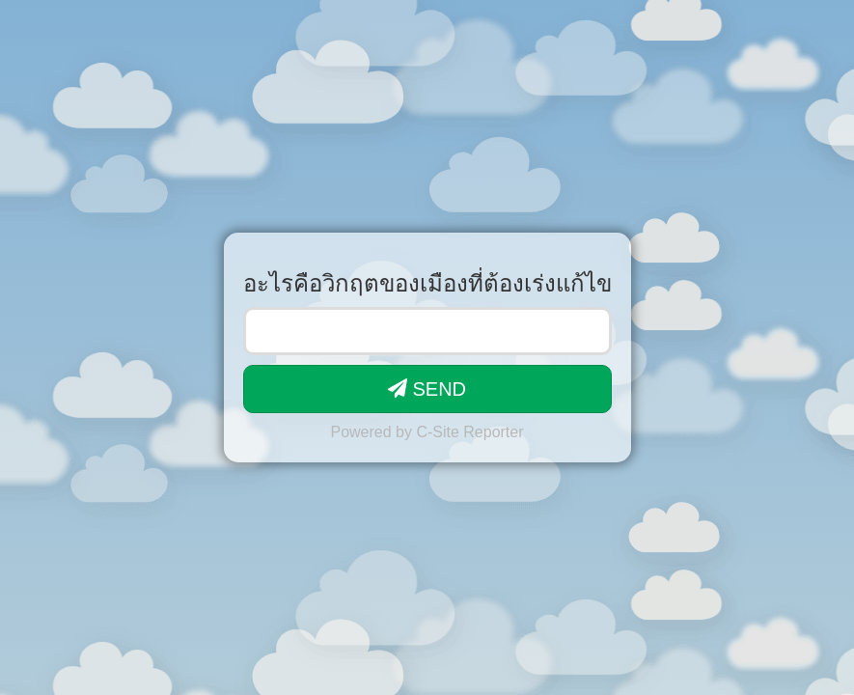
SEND (427, 389)
